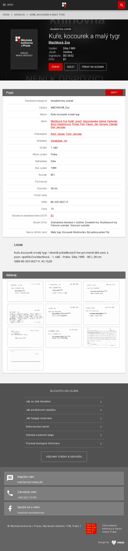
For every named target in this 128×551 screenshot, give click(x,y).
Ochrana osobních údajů (40, 434)
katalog (19, 14)
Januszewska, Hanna (94, 121)
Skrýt (114, 92)
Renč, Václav (58, 134)
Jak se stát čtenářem (38, 401)
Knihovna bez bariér (37, 426)
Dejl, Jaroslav (58, 127)
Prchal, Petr (78, 124)
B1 (52, 215)
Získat (56, 66)
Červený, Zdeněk (108, 124)
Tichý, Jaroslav (74, 134)
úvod (6, 14)
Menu (7, 5)
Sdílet (71, 66)
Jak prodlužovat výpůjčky (41, 409)
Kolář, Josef (75, 121)
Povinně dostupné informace (43, 443)
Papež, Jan (92, 124)
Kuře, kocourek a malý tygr (47, 14)
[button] (23, 49)
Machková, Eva (59, 42)
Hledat (120, 3)
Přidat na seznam (93, 66)
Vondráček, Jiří (59, 140)
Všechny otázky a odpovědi (64, 456)
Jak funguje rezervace (39, 418)
